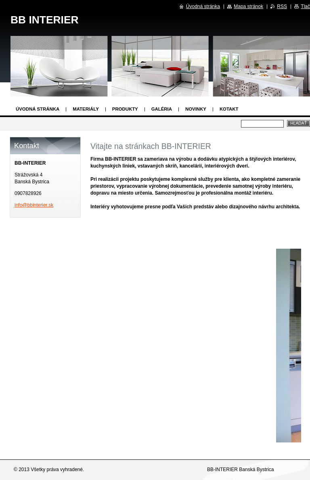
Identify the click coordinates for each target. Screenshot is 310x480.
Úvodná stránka (37, 109)
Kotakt (229, 109)
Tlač (305, 6)
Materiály (86, 109)
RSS (282, 6)
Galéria (161, 109)
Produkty (125, 109)
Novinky (195, 109)
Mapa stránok (248, 6)
